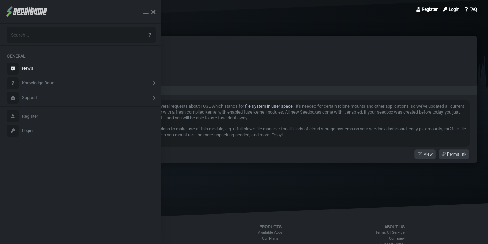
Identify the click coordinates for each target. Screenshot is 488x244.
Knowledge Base (30, 83)
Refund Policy (158, 232)
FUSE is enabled (123, 9)
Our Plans (278, 238)
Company (400, 238)
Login (20, 131)
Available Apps (278, 232)
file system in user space (282, 106)
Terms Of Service (393, 232)
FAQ (471, 9)
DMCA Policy (158, 238)
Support (22, 98)
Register (22, 116)
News (20, 69)
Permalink (454, 154)
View (425, 154)
